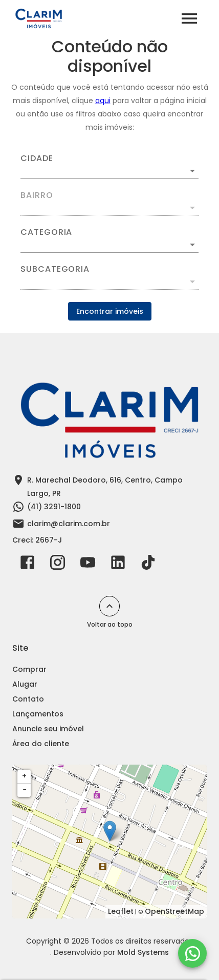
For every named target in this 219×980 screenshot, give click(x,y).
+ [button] (24, 776)
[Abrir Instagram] (58, 564)
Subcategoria (55, 269)
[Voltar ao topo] (109, 606)
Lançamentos (37, 714)
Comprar (29, 669)
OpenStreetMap (174, 911)
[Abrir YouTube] (88, 564)
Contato (28, 699)
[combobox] (109, 166)
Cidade (36, 158)
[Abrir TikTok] (148, 564)
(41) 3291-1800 (54, 507)
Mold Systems (143, 952)
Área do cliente (40, 743)
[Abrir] (192, 171)
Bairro (36, 195)
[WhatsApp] (192, 953)
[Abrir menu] (189, 18)
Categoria (46, 232)
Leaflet (121, 911)
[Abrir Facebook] (27, 564)
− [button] (25, 790)
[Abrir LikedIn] (118, 564)
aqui (103, 100)
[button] (109, 244)
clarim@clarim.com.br (68, 523)
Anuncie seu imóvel (48, 729)
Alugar (24, 684)
